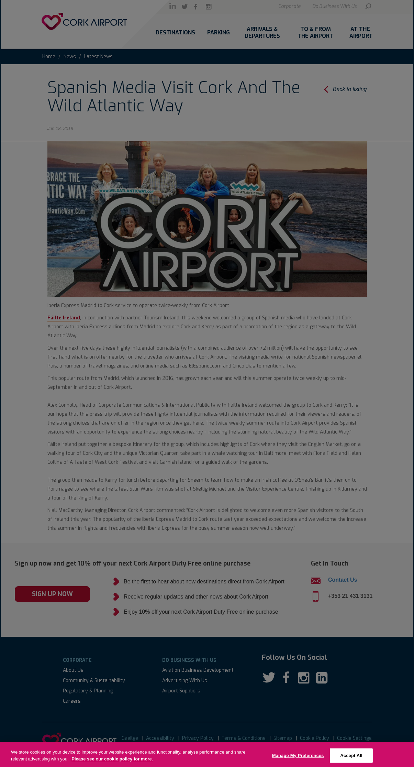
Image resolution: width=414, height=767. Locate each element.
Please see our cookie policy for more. (112, 762)
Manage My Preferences (298, 758)
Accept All (351, 758)
